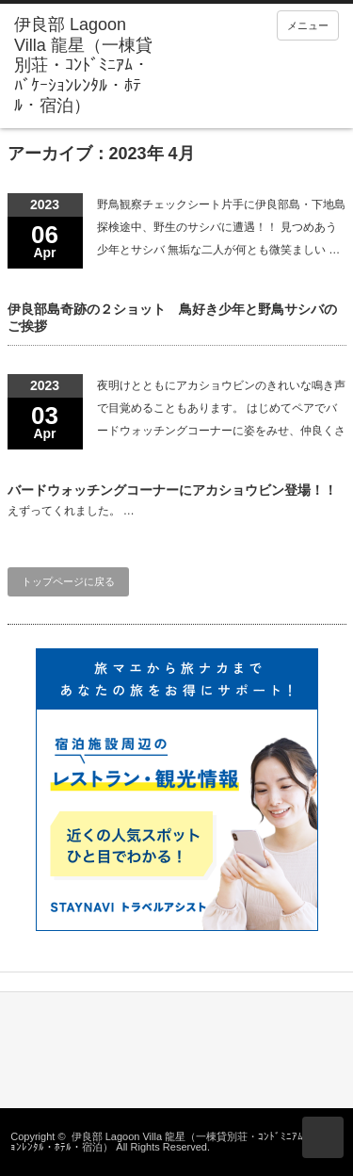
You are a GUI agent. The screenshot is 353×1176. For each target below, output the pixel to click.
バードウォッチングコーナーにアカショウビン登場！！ (172, 490)
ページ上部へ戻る (323, 1137)
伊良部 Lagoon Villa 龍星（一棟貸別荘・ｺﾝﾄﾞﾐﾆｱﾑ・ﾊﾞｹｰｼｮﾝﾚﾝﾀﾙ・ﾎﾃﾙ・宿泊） (176, 1141)
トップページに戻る (68, 581)
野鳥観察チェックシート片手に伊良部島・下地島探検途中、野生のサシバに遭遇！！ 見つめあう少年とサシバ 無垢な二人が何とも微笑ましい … (221, 227)
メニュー (308, 25)
